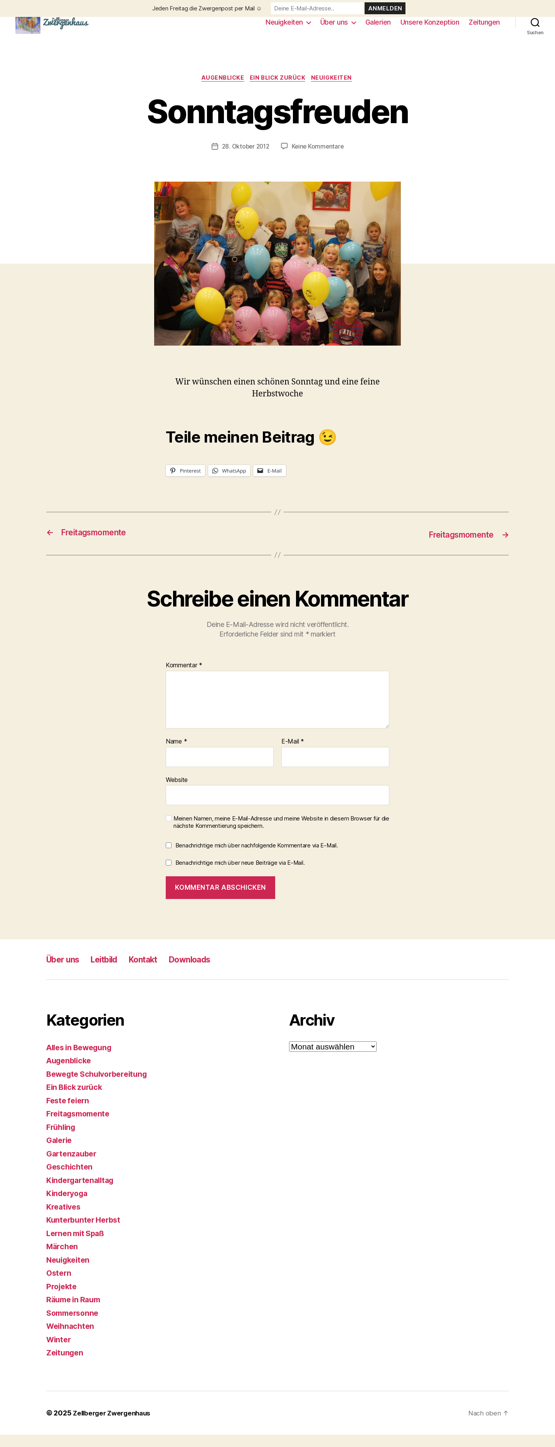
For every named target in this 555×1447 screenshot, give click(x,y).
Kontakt (157, 971)
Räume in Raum (75, 1312)
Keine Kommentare (319, 159)
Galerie (60, 1152)
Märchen (63, 1258)
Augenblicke (220, 90)
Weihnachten (71, 1338)
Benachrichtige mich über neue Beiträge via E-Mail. (240, 875)
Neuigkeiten (284, 28)
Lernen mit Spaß (77, 1245)
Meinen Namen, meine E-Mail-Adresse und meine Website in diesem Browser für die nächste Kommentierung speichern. (281, 834)
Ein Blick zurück (279, 90)
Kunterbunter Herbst (86, 1232)
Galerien (378, 28)
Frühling (62, 1139)
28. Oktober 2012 (245, 159)
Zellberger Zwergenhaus (114, 1425)
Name (176, 753)
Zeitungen (484, 28)
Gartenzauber (73, 1166)
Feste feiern (69, 1113)
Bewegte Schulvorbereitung (100, 1086)
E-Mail (292, 753)
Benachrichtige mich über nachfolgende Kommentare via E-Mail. (256, 857)
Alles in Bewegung (82, 1059)
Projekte (62, 1298)
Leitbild (113, 971)
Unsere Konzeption (429, 28)
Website (177, 791)
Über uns (334, 28)
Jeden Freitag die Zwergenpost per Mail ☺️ (207, 8)
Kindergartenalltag (82, 1192)
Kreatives (64, 1219)
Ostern (59, 1285)
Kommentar (184, 677)
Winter (59, 1352)
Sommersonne (74, 1325)
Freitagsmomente (80, 1126)
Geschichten (70, 1179)
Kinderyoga (68, 1205)
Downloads (210, 971)
